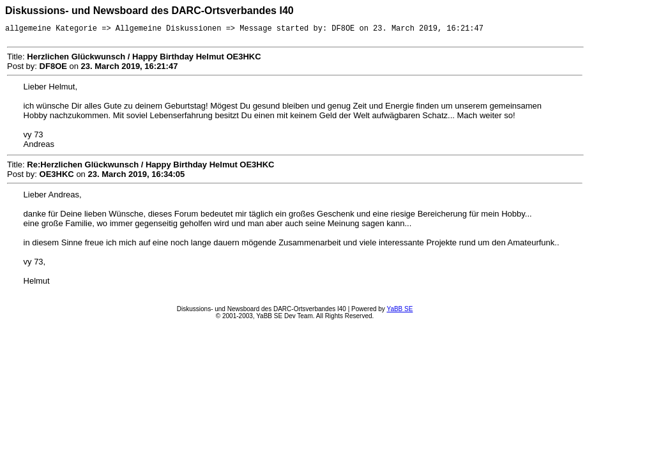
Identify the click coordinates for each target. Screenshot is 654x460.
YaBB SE (399, 310)
